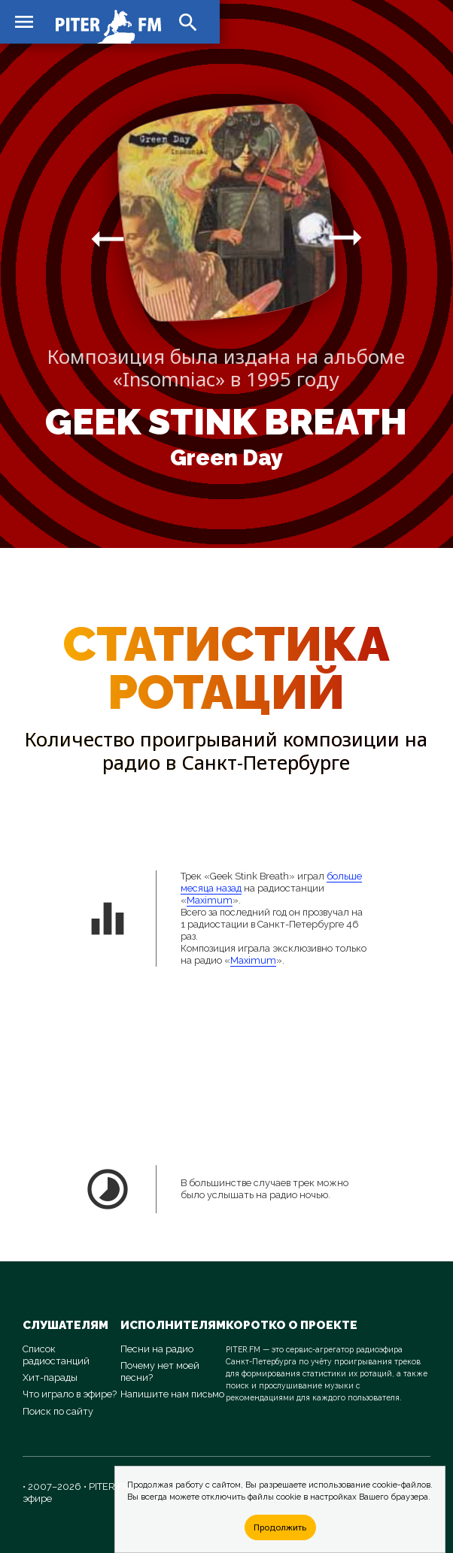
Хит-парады (50, 1377)
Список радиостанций (56, 1355)
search (188, 23)
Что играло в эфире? (70, 1394)
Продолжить (280, 1527)
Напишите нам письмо (172, 1394)
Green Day (226, 458)
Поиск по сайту (58, 1411)
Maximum (210, 900)
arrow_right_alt (108, 238)
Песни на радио (156, 1349)
